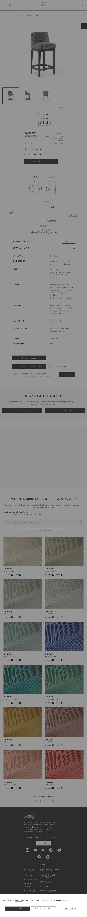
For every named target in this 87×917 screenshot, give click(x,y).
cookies (18, 901)
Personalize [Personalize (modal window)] (70, 909)
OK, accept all (17, 909)
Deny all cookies (43, 909)
